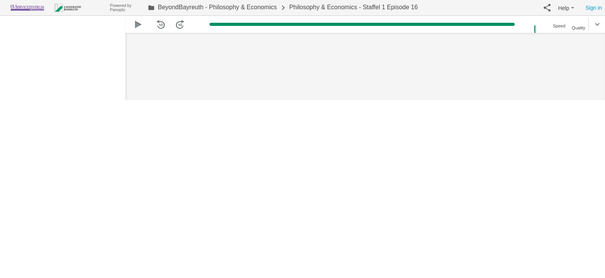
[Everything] (55, 6)
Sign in (593, 8)
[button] (547, 7)
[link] (212, 7)
